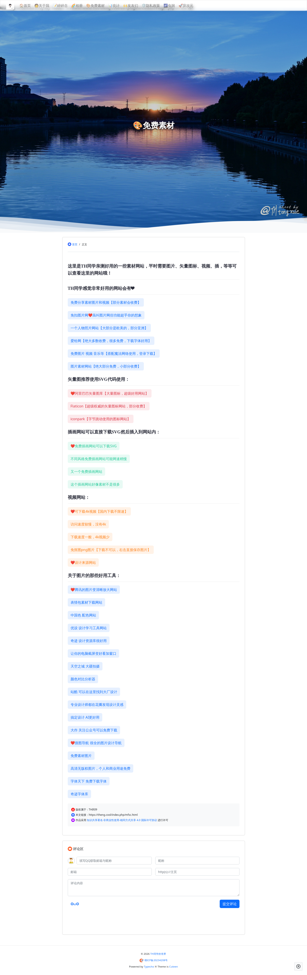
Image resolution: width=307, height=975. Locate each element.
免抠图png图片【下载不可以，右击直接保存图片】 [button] (111, 549)
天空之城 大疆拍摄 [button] (85, 666)
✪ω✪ (75, 903)
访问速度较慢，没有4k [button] (88, 524)
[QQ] (114, 860)
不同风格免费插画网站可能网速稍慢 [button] (99, 458)
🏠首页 (32, 5)
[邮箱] (110, 872)
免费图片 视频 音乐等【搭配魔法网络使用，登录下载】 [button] (114, 353)
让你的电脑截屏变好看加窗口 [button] (93, 653)
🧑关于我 (49, 5)
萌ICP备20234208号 (156, 960)
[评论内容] (153, 887)
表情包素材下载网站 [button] (86, 602)
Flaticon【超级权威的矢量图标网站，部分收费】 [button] (109, 406)
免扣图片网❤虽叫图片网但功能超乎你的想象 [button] (106, 315)
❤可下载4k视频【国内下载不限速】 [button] (99, 511)
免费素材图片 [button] (81, 755)
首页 (74, 244)
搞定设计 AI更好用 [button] (85, 717)
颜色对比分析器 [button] (83, 679)
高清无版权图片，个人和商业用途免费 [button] (100, 768)
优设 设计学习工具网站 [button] (89, 627)
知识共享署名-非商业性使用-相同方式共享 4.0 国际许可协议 (122, 820)
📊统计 (121, 5)
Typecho (149, 966)
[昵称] (197, 860)
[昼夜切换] (289, 5)
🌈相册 (84, 5)
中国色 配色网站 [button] (83, 615)
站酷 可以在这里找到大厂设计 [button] (94, 691)
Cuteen (173, 966)
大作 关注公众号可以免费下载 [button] (94, 730)
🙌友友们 (137, 5)
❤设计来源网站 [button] (83, 562)
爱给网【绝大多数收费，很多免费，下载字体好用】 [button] (111, 340)
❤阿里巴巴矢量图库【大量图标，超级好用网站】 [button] (110, 393)
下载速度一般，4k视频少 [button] (90, 537)
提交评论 (230, 903)
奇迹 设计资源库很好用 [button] (89, 640)
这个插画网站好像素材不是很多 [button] (95, 484)
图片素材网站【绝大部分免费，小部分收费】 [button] (106, 366)
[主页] (197, 872)
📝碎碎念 (67, 5)
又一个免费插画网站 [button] (86, 471)
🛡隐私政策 (158, 5)
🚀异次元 (193, 5)
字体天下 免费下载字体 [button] (89, 781)
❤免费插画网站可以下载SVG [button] (94, 446)
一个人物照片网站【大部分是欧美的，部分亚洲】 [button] (109, 328)
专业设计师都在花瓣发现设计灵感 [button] (97, 704)
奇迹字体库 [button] (79, 794)
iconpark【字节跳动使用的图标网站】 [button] (101, 418)
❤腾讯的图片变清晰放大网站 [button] (94, 589)
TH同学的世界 (158, 953)
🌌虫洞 (176, 5)
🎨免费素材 (102, 5)
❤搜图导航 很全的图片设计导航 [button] (96, 742)
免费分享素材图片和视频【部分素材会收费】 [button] (106, 302)
